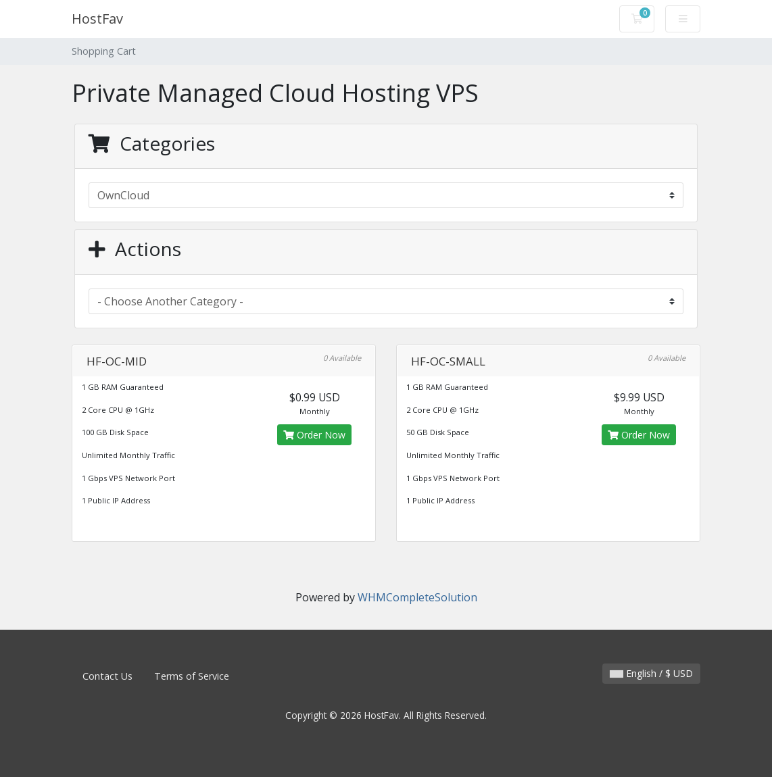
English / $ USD (651, 673)
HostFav (97, 18)
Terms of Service (191, 676)
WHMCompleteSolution (417, 597)
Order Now (314, 434)
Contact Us (107, 676)
